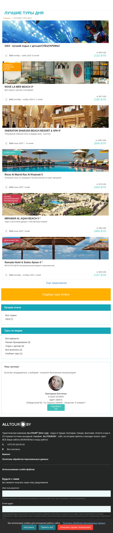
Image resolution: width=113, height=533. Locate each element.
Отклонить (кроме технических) (75, 527)
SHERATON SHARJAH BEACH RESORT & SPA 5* (33, 130)
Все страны (11, 315)
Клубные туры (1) (13, 353)
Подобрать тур (56, 407)
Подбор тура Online (56, 294)
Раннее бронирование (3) (17, 342)
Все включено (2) (13, 350)
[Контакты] (13, 449)
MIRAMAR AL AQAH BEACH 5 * (23, 218)
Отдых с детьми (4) (14, 346)
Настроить (29, 527)
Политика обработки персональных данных (84, 523)
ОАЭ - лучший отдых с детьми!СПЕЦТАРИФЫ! (32, 46)
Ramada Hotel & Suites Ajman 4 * (23, 262)
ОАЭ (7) (9, 319)
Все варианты (12, 338)
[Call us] (15, 444)
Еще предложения (56, 283)
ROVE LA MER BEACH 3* (19, 87)
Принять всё (47, 527)
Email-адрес (8, 503)
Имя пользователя (11, 488)
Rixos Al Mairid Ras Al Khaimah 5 (24, 174)
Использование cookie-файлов (18, 469)
